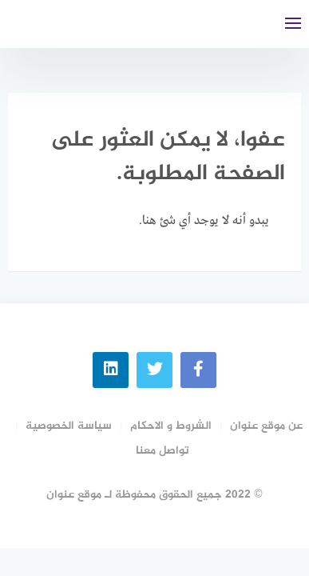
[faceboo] (198, 370)
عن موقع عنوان (266, 426)
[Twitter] (154, 370)
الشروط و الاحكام (171, 426)
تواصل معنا (162, 451)
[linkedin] (111, 370)
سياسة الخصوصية (69, 426)
